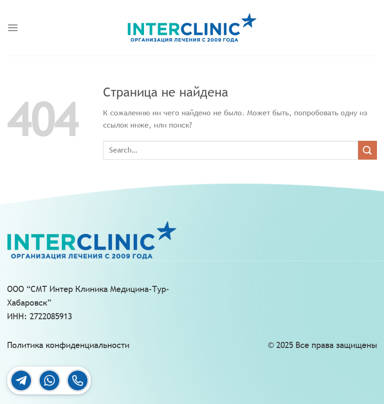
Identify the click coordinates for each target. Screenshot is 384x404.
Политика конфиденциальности (68, 345)
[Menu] (12, 27)
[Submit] (367, 150)
